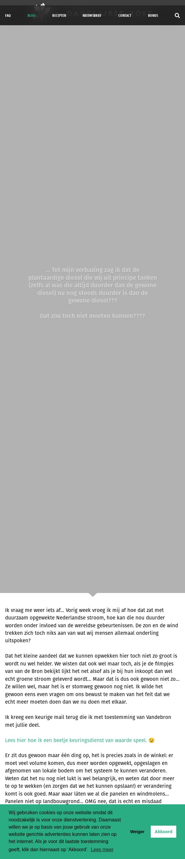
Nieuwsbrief (92, 15)
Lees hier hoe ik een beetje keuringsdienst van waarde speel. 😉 (80, 740)
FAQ (8, 15)
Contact (124, 15)
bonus (153, 15)
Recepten (59, 15)
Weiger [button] (137, 831)
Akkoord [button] (163, 831)
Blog (31, 15)
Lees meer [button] (102, 849)
